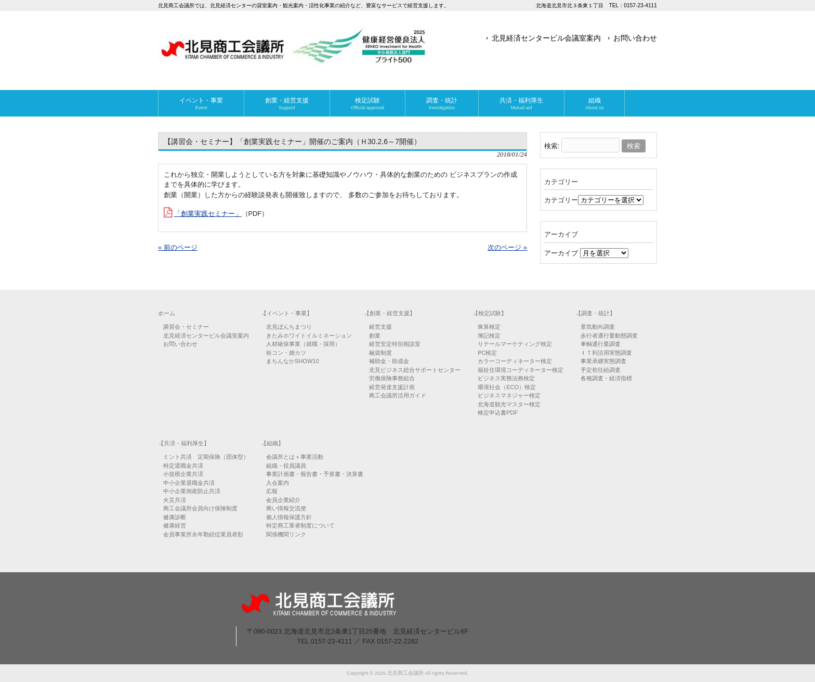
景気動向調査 (598, 327)
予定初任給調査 (601, 370)
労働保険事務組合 (392, 378)
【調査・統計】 (595, 313)
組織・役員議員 (286, 465)
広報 (272, 491)
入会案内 (277, 483)
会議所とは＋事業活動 (294, 457)
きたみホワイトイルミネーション (309, 335)
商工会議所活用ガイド (397, 395)
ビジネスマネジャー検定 (509, 395)
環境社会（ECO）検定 (507, 387)
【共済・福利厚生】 (183, 443)
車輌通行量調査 (601, 344)
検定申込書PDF (498, 412)
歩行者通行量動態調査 (609, 335)
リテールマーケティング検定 (515, 344)
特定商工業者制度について (300, 525)
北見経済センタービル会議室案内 (546, 38)
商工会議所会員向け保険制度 (200, 508)
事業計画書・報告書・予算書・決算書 (314, 474)
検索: (552, 146)
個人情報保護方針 (289, 517)
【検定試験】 (489, 313)
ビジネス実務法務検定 (506, 378)
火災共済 (174, 500)
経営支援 (380, 327)
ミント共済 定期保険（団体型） (206, 457)
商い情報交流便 (286, 508)
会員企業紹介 (283, 500)
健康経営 (174, 525)
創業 (374, 335)
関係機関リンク (286, 534)
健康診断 (174, 517)
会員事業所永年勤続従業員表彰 (203, 534)
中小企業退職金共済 (189, 483)
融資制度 (380, 353)
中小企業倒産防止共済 (191, 491)
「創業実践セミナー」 (208, 213)
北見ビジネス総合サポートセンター (415, 370)
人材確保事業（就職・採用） (303, 344)
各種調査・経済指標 (606, 378)
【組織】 (272, 443)
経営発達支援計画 (392, 387)
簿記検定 (489, 335)
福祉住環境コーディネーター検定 (520, 370)
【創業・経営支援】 (389, 313)
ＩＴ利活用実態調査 (606, 353)
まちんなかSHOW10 (292, 361)
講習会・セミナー (186, 327)
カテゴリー (561, 200)
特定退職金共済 (183, 465)
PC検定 (487, 353)
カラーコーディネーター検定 (515, 361)
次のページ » (507, 247)
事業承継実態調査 (603, 361)
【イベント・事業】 (286, 313)
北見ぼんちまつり (289, 327)
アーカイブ (561, 253)
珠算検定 (489, 327)
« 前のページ (178, 247)
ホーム (166, 313)
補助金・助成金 (389, 361)
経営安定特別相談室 (394, 344)
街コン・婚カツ (286, 353)
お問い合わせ (635, 38)
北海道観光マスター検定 (509, 404)
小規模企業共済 (183, 474)
